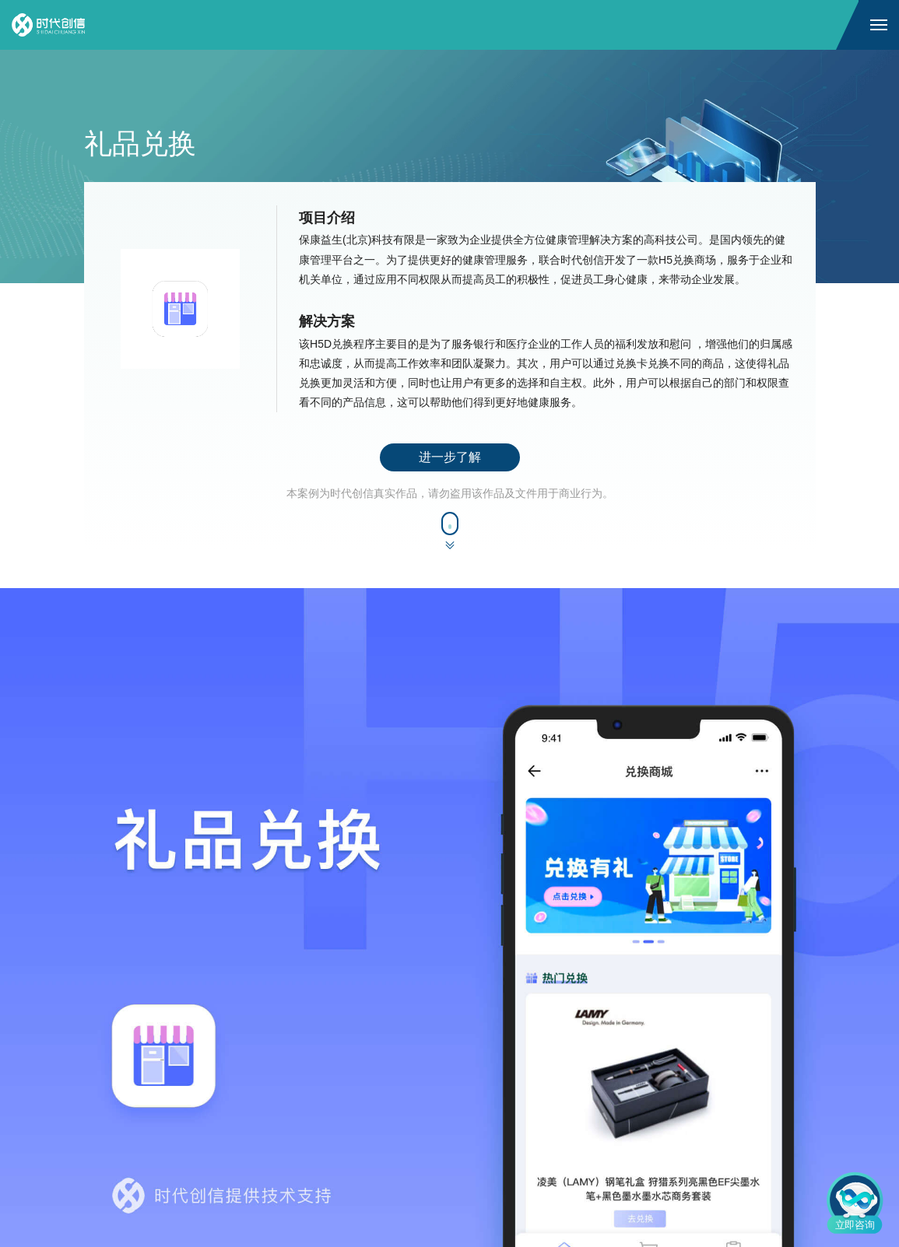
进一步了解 (450, 457)
